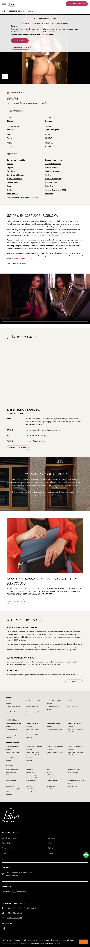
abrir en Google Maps (18, 448)
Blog (4, 853)
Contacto (51, 853)
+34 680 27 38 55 (14, 912)
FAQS (74, 682)
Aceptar (83, 942)
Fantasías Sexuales (52, 171)
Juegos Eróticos (10, 786)
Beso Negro (29, 769)
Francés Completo (11, 780)
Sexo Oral (49, 186)
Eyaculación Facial (14, 178)
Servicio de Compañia (16, 160)
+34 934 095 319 (14, 908)
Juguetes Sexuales (72, 789)
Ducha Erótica (30, 772)
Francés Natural (30, 780)
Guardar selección (21, 47)
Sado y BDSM (12, 193)
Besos (9, 186)
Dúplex (10, 167)
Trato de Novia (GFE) (53, 178)
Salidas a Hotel (51, 182)
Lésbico (69, 792)
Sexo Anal (8, 778)
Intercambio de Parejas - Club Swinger (22, 197)
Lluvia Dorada (12, 182)
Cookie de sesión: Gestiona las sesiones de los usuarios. (33, 31)
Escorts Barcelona (17, 11)
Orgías (10, 190)
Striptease (49, 193)
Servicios (51, 838)
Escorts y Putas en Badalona (34, 701)
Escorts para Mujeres (15, 175)
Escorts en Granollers (32, 706)
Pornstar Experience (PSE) (55, 190)
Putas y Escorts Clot (72, 706)
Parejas (10, 163)
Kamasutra (29, 786)
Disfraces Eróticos (11, 772)
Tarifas (50, 843)
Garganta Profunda (53, 163)
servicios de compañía (53, 235)
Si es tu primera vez (10, 848)
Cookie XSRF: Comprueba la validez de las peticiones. (32, 34)
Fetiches (48, 175)
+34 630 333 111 (30, 908)
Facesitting (11, 171)
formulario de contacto (16, 258)
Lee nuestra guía (15, 601)
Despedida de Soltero (53, 160)
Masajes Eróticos (51, 167)
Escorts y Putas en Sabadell (74, 701)
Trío (48, 792)
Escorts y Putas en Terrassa (13, 706)
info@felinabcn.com (14, 917)
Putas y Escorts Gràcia (12, 712)
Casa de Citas (7, 843)
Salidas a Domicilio (72, 772)
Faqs (50, 848)
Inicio (4, 11)
